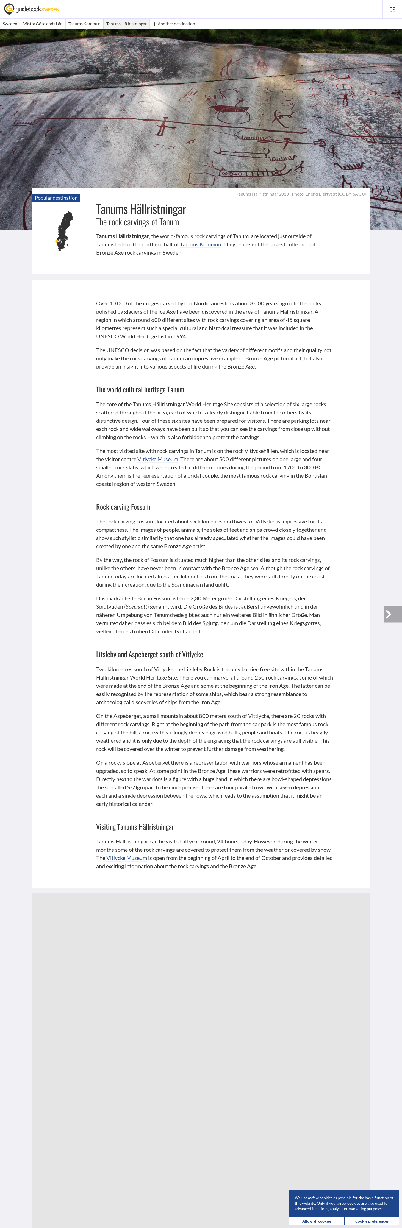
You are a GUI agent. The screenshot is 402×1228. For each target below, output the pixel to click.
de (392, 9)
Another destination (174, 23)
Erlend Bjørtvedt (321, 193)
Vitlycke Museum (157, 459)
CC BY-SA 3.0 (352, 193)
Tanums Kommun (200, 244)
